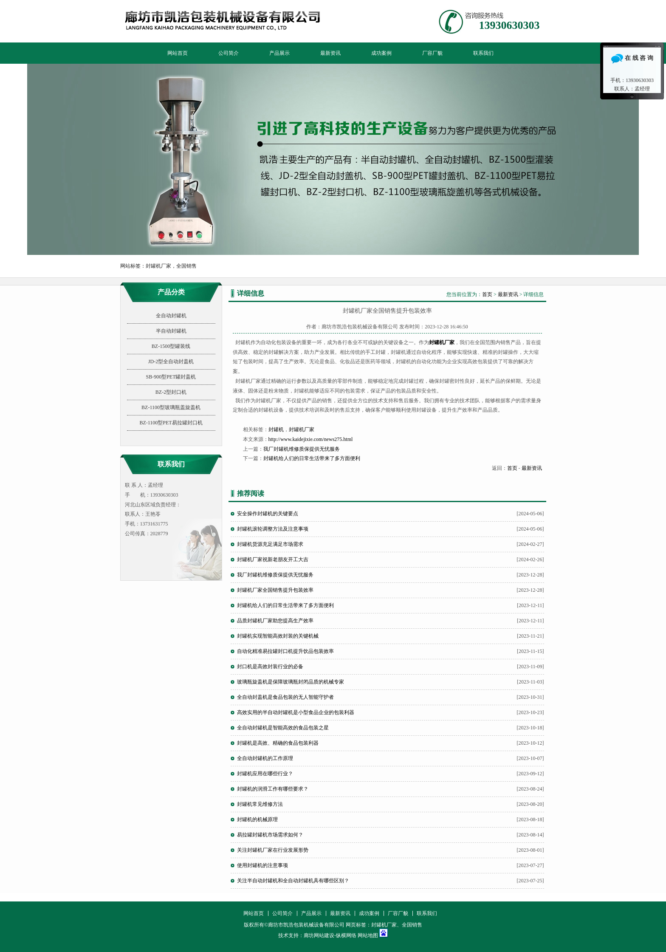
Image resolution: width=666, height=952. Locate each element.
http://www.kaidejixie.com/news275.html (310, 439)
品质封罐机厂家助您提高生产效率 (275, 621)
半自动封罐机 (171, 331)
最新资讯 (330, 53)
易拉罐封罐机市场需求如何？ (270, 835)
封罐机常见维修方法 (260, 804)
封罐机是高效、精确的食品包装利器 (278, 743)
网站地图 (368, 935)
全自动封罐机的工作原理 (265, 758)
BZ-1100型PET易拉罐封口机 (170, 423)
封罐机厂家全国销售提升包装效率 (275, 590)
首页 (487, 294)
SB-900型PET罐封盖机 (171, 377)
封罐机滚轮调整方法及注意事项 (272, 529)
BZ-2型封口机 (170, 392)
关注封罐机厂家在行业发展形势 (272, 850)
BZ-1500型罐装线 (171, 346)
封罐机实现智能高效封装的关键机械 (278, 636)
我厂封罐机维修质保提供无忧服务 (301, 449)
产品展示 (279, 53)
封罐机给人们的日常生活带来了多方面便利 (311, 458)
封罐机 (276, 429)
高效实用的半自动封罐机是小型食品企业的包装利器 (295, 712)
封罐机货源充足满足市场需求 (270, 544)
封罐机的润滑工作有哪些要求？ (272, 789)
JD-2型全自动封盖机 (171, 361)
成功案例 (381, 53)
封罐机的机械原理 (257, 819)
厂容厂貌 (432, 53)
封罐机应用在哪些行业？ (265, 774)
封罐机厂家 (301, 429)
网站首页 (177, 53)
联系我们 (483, 53)
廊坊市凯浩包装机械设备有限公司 (333, 159)
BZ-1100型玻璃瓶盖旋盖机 (170, 407)
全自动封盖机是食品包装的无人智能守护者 (285, 697)
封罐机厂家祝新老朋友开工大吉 (272, 559)
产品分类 (171, 292)
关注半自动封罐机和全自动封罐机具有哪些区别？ (293, 881)
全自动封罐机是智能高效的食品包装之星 (283, 728)
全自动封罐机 (171, 316)
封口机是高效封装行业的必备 (270, 667)
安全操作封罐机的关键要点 (267, 514)
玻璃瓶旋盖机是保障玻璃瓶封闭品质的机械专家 (290, 682)
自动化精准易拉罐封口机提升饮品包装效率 (285, 651)
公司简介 (228, 53)
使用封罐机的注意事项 (262, 865)
